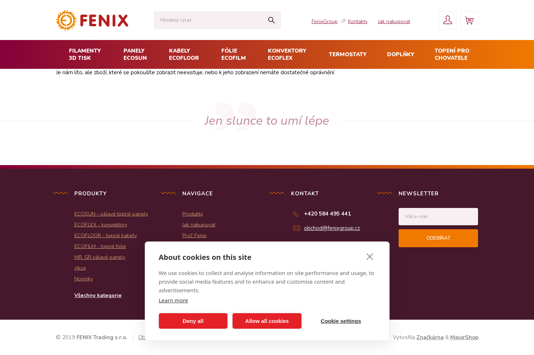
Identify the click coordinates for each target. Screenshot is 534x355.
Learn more (173, 300)
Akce (80, 267)
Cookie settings (341, 321)
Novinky (83, 278)
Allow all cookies (267, 321)
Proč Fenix (194, 235)
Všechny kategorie (98, 295)
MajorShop (464, 337)
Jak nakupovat (394, 21)
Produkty (192, 213)
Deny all (193, 321)
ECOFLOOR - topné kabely (105, 235)
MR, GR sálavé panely (99, 257)
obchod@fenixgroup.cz (332, 228)
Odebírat (438, 238)
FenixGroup (325, 21)
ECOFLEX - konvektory (100, 224)
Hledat (271, 20)
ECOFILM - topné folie (100, 246)
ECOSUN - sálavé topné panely (111, 213)
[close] (369, 256)
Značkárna (430, 337)
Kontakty (358, 21)
